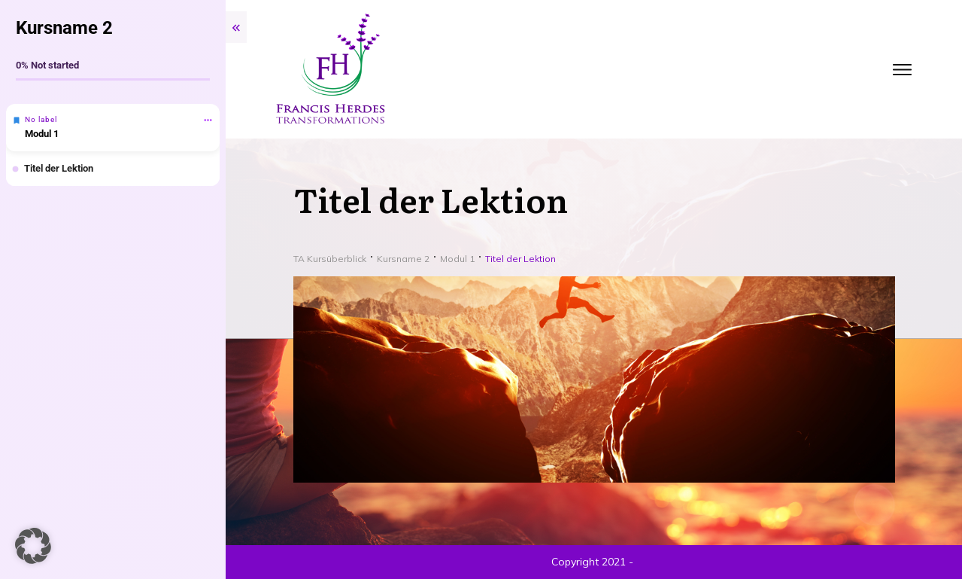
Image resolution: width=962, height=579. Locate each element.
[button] (33, 546)
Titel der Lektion (58, 168)
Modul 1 (42, 133)
